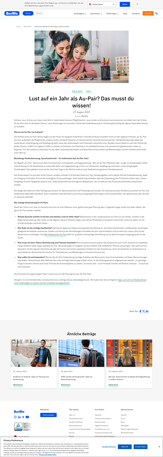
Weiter (124, 4)
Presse (71, 436)
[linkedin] (19, 417)
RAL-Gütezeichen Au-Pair (55, 234)
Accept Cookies (140, 447)
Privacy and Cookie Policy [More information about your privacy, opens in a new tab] (47, 455)
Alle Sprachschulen (75, 419)
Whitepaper (125, 426)
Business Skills (100, 422)
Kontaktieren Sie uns (102, 429)
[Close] (159, 446)
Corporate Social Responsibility (80, 429)
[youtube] (27, 417)
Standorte (136, 13)
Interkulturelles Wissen (103, 419)
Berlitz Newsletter (127, 433)
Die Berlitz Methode (76, 422)
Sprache (124, 415)
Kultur (88, 91)
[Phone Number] (157, 13)
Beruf (123, 422)
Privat (28, 13)
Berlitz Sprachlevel (75, 426)
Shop (125, 13)
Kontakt (148, 13)
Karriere (72, 433)
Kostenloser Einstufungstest (105, 436)
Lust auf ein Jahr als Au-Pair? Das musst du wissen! (52, 27)
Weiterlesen (18, 385)
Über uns (72, 415)
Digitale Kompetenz (101, 426)
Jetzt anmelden (48, 415)
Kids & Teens (77, 91)
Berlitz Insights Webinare (129, 429)
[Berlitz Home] (12, 13)
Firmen (39, 13)
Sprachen (98, 415)
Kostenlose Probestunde (103, 433)
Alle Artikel (27, 27)
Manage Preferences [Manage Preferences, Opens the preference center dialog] (109, 447)
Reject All (124, 447)
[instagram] (15, 417)
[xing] (23, 417)
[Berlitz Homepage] (19, 411)
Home (19, 27)
